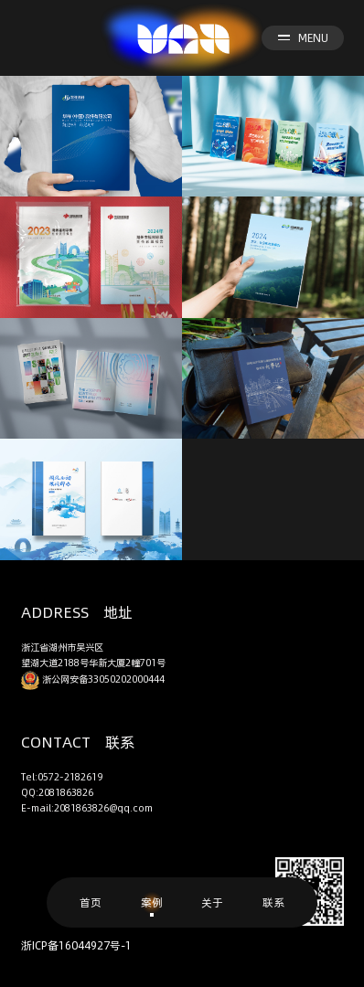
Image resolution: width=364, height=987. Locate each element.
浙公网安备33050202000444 (93, 678)
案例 (152, 902)
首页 (91, 902)
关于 (212, 902)
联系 (273, 902)
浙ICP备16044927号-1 (76, 945)
